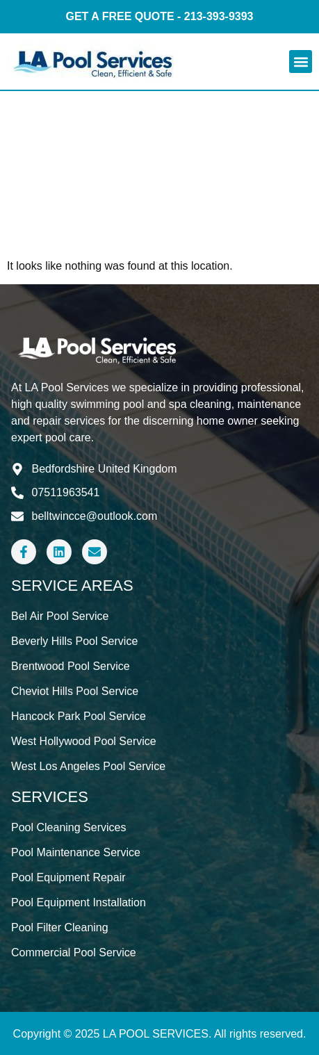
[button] (300, 61)
